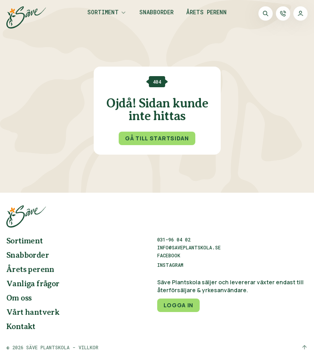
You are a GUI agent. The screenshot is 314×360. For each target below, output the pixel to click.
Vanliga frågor (33, 284)
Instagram (170, 265)
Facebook (168, 256)
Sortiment (103, 13)
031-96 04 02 (174, 239)
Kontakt (20, 327)
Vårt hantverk (32, 312)
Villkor (88, 347)
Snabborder (156, 13)
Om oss (18, 298)
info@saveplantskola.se (189, 247)
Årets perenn (206, 13)
